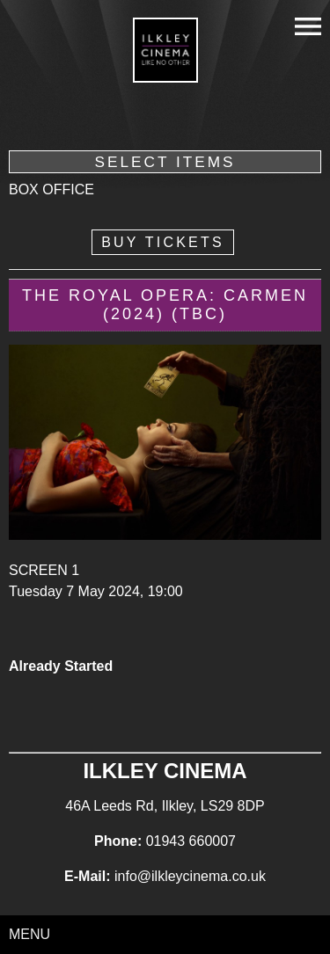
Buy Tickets (162, 242)
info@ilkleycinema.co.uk (190, 876)
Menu (29, 934)
